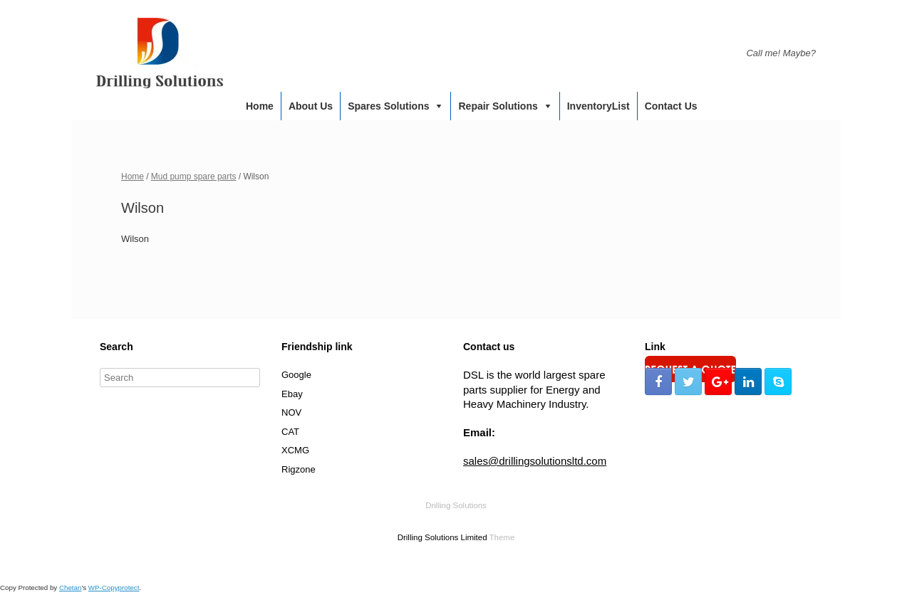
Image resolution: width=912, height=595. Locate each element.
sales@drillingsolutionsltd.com (534, 461)
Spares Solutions (388, 106)
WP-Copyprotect (114, 587)
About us (311, 106)
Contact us (671, 106)
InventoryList (598, 106)
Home (260, 106)
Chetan (70, 587)
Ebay (292, 394)
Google (296, 374)
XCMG (295, 450)
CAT (290, 431)
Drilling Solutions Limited (442, 537)
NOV (291, 412)
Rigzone (298, 469)
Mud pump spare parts (194, 176)
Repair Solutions (497, 106)
